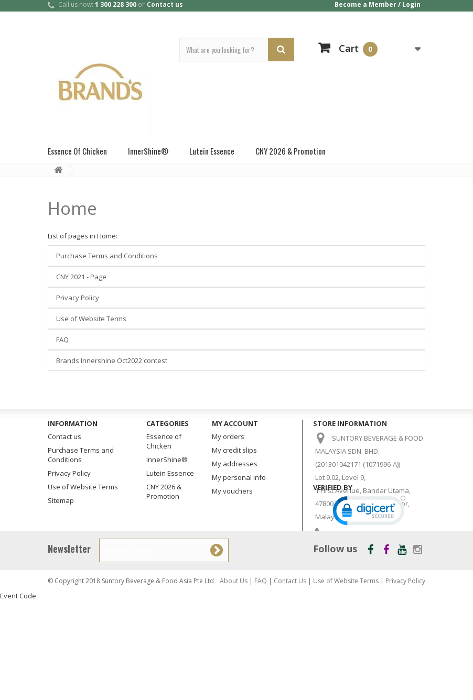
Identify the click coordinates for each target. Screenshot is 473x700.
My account (235, 423)
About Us (234, 680)
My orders (228, 436)
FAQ (62, 339)
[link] (369, 612)
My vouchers (232, 491)
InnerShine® (148, 151)
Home (72, 208)
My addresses (234, 463)
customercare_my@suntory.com (372, 563)
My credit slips (234, 450)
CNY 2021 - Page (81, 276)
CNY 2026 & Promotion (290, 151)
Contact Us (290, 680)
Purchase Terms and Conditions (107, 255)
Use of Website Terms (91, 318)
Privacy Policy (77, 297)
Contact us (165, 4)
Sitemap (61, 500)
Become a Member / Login (378, 4)
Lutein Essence (211, 151)
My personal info (239, 477)
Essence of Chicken (77, 151)
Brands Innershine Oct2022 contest (111, 360)
